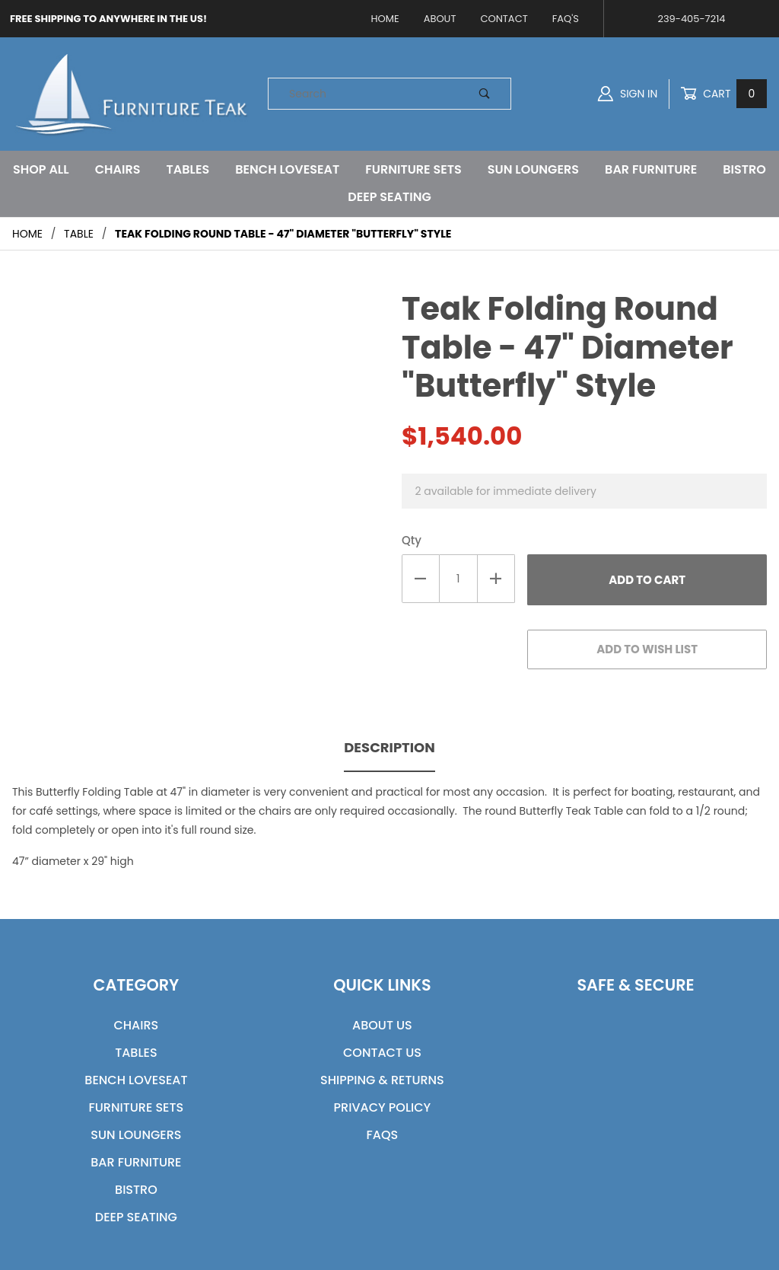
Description (389, 747)
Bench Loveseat (287, 169)
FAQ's (565, 18)
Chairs (118, 169)
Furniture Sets (413, 169)
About (440, 18)
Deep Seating (389, 197)
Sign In (627, 93)
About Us (382, 1025)
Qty (411, 540)
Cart (723, 94)
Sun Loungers (533, 169)
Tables (188, 169)
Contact (503, 18)
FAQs (383, 1135)
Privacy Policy (382, 1107)
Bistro (744, 169)
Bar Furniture (651, 169)
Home (385, 18)
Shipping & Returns (382, 1080)
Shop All (40, 169)
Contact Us (382, 1052)
